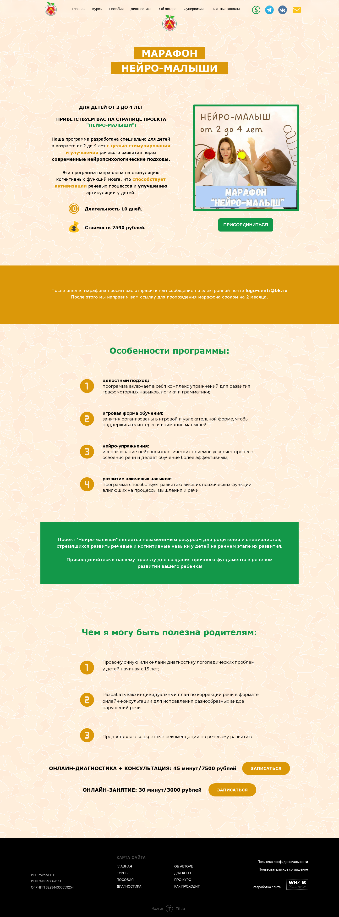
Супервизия (194, 9)
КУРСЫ (122, 873)
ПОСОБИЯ (125, 880)
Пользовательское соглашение (283, 869)
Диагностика (141, 9)
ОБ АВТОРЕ (183, 866)
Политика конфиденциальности (282, 862)
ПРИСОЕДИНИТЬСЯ (245, 224)
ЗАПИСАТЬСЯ (266, 768)
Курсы (97, 9)
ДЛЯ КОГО (182, 873)
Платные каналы (226, 9)
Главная (78, 9)
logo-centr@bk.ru (267, 290)
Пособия (116, 9)
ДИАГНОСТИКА (129, 886)
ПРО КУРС (182, 880)
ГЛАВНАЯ (124, 866)
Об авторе (167, 9)
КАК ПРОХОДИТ (187, 886)
